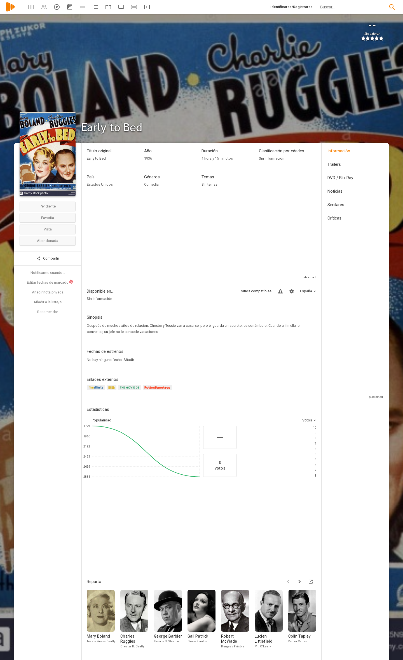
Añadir (128, 360)
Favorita (47, 218)
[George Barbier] (171, 619)
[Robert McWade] (238, 619)
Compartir (47, 258)
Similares (335, 204)
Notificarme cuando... (48, 272)
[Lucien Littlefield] (271, 619)
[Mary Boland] (103, 619)
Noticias (335, 191)
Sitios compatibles (256, 291)
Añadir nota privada (48, 292)
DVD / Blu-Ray (340, 177)
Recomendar (47, 312)
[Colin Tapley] (305, 619)
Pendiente (48, 206)
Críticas (334, 218)
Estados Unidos (100, 184)
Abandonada (47, 241)
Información (338, 150)
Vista (48, 229)
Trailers (334, 164)
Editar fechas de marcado (50, 281)
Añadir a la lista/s (48, 302)
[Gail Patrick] (204, 619)
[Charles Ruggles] (137, 619)
